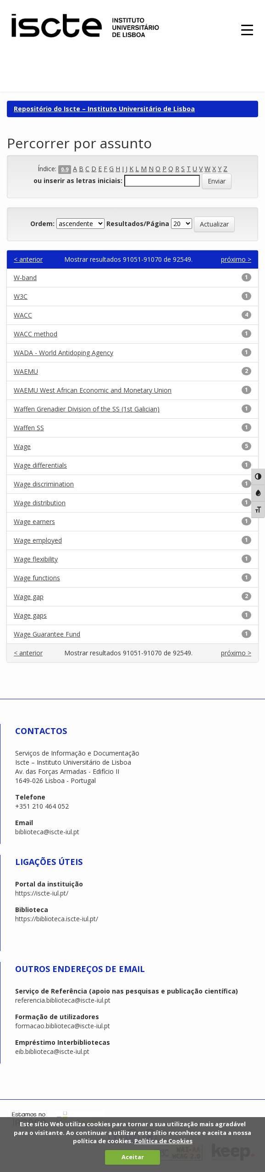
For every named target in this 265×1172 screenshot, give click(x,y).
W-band (25, 277)
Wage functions (37, 577)
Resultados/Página (137, 223)
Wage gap (29, 596)
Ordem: (42, 223)
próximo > (236, 259)
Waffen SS (29, 427)
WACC (23, 315)
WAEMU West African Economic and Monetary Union (92, 390)
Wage (22, 446)
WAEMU (26, 371)
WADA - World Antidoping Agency (63, 352)
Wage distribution (40, 502)
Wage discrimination (44, 484)
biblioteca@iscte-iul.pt (47, 831)
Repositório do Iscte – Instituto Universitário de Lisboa (104, 108)
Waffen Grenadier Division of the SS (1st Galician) (87, 409)
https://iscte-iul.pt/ (41, 893)
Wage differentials (40, 465)
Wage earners (34, 521)
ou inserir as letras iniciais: (77, 180)
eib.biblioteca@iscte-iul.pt (52, 1051)
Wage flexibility (36, 559)
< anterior (28, 259)
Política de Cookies (163, 1141)
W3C (21, 296)
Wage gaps (30, 615)
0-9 (64, 169)
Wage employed (38, 540)
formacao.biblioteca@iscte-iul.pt (62, 1025)
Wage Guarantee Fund (47, 634)
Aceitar (132, 1157)
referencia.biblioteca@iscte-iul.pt (62, 1000)
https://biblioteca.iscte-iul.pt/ (56, 918)
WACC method (35, 333)
